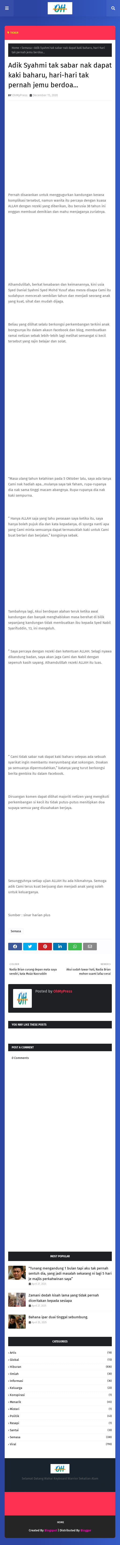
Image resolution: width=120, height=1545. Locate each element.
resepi (61, 1423)
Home (15, 48)
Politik (61, 1416)
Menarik (61, 1402)
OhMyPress (19, 95)
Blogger (85, 1530)
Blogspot (50, 1530)
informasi (61, 1381)
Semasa (27, 48)
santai (61, 1430)
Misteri (61, 1409)
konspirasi (61, 1395)
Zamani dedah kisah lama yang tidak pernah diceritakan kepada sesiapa (64, 1298)
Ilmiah (61, 1374)
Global (61, 1359)
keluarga (61, 1388)
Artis (61, 1352)
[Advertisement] (60, 1210)
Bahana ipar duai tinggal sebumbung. (58, 1317)
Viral (61, 1444)
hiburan (61, 1367)
